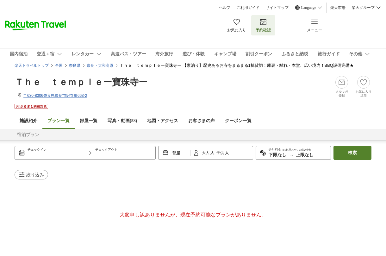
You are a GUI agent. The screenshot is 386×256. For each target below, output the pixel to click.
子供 (220, 153)
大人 (206, 153)
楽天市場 (338, 7)
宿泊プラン (28, 134)
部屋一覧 (88, 120)
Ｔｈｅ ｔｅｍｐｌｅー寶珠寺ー (81, 82)
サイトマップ (277, 7)
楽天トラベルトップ (32, 65)
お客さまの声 (201, 120)
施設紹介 (28, 120)
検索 (352, 152)
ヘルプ (224, 7)
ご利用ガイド (248, 7)
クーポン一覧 (238, 120)
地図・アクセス (162, 120)
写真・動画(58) (122, 120)
